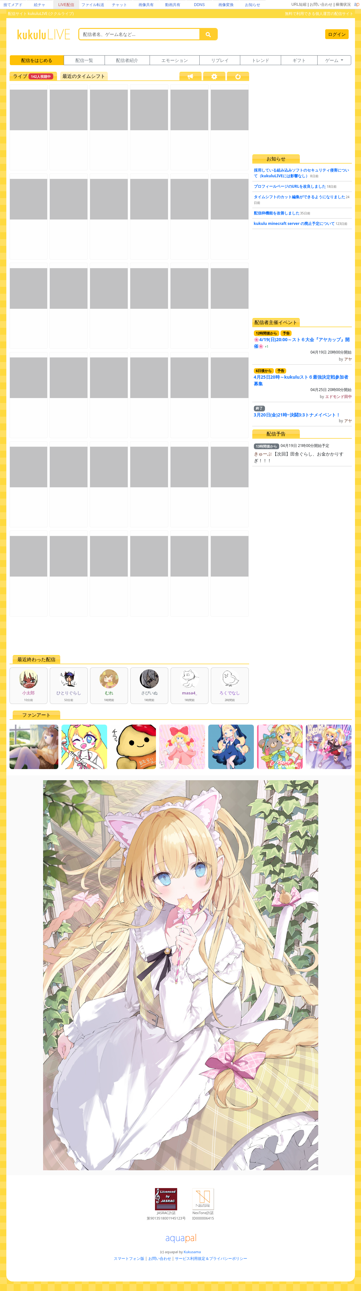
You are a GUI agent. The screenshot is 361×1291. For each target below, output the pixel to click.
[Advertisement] (129, 635)
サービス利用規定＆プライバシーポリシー (211, 1258)
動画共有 (172, 5)
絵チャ (39, 5)
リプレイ (220, 60)
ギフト (299, 60)
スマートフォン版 (129, 1258)
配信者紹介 (127, 60)
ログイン (337, 34)
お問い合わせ (321, 4)
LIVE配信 (66, 5)
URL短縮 (298, 4)
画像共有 (146, 5)
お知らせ (252, 5)
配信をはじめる (36, 60)
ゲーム (332, 60)
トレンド (260, 60)
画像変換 (226, 5)
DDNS (199, 5)
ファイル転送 (92, 5)
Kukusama (192, 1251)
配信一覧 (84, 60)
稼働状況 (343, 4)
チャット (119, 5)
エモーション (174, 60)
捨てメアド (13, 5)
